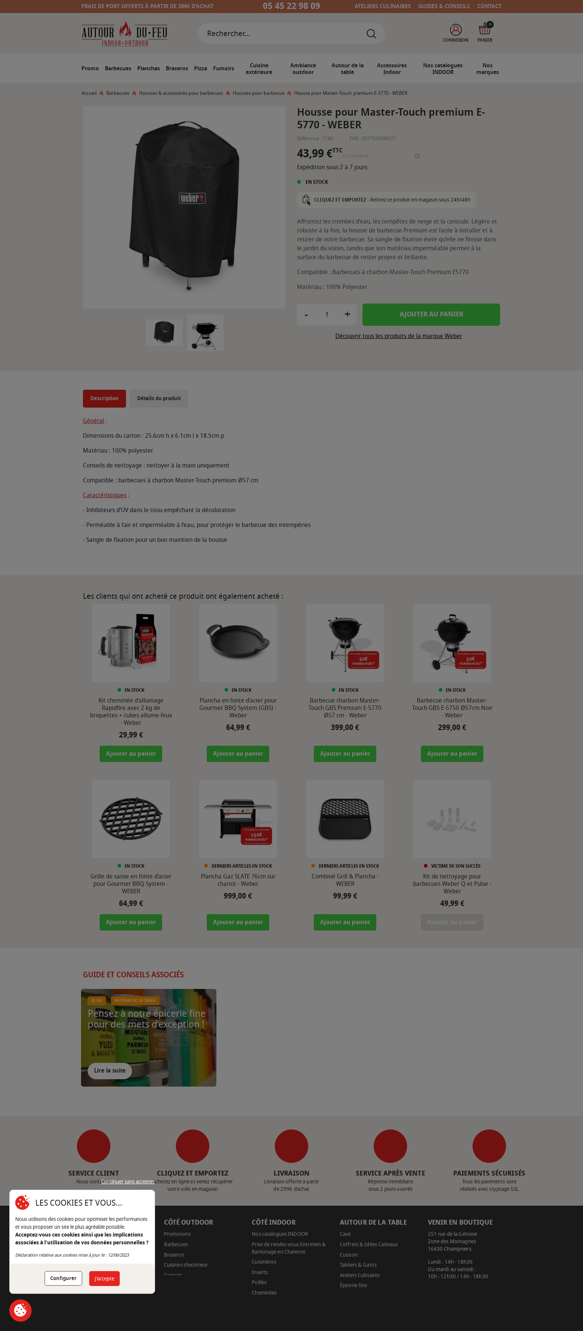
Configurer (63, 1278)
